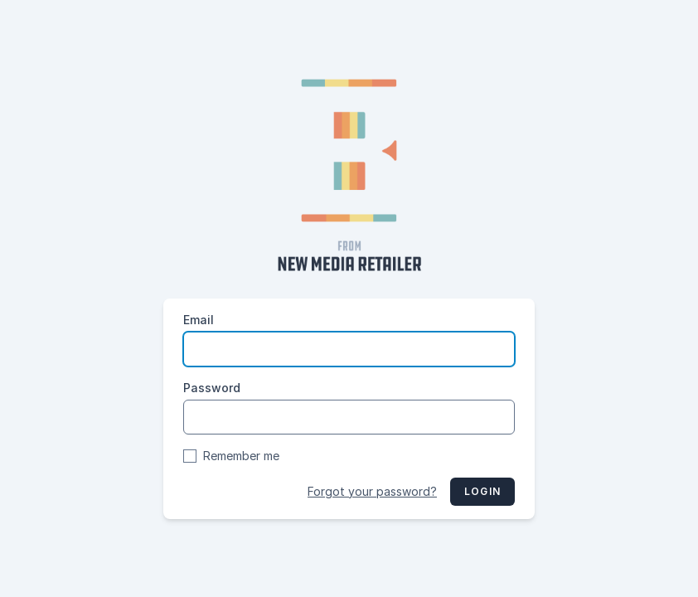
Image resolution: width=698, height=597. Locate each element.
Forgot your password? (372, 491)
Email (198, 320)
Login (482, 491)
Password (211, 388)
